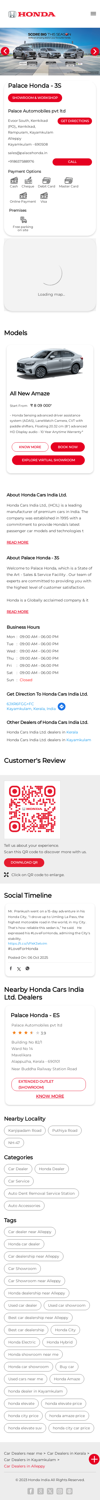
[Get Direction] (61, 709)
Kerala (72, 732)
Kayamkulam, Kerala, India (31, 708)
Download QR (24, 862)
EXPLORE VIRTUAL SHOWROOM (48, 460)
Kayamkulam (78, 739)
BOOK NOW (68, 447)
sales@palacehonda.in (27, 153)
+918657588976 (21, 161)
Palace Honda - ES (35, 1015)
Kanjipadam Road (24, 1130)
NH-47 (14, 1142)
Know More (50, 1096)
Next (95, 51)
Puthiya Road (64, 1130)
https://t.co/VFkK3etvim (27, 943)
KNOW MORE (30, 447)
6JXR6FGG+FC (20, 703)
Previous (5, 51)
